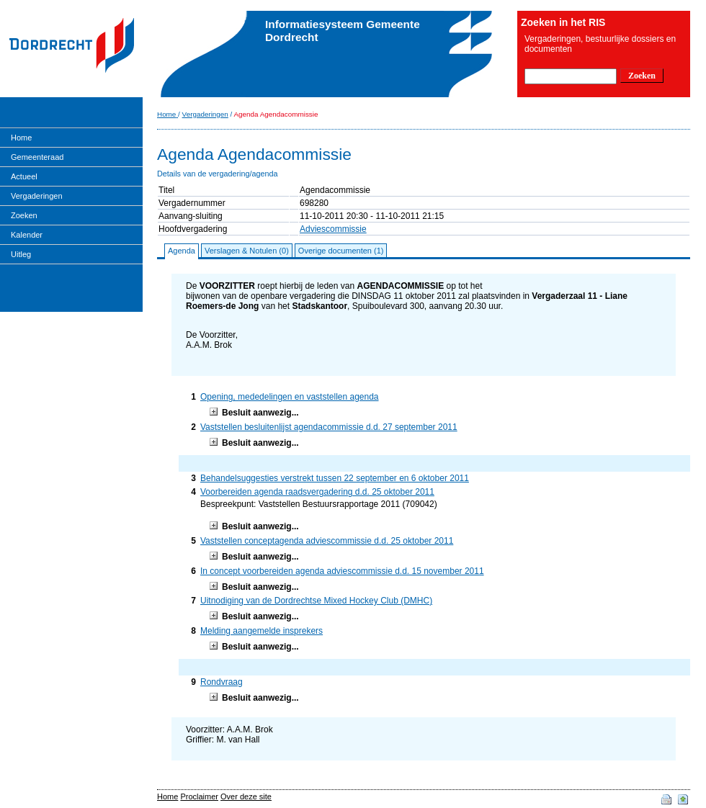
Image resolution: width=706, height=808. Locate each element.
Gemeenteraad (37, 157)
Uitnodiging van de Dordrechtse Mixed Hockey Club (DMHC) (316, 601)
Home (21, 137)
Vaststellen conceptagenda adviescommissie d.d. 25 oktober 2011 (326, 541)
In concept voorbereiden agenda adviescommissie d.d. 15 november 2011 (342, 571)
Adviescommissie (333, 229)
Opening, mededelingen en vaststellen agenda (289, 397)
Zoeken (24, 215)
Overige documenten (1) (341, 250)
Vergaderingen (37, 196)
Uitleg (21, 254)
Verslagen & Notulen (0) (247, 250)
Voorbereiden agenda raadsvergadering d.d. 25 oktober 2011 (317, 492)
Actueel (24, 176)
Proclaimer (199, 796)
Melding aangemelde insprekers (261, 631)
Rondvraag (221, 682)
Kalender (27, 234)
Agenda (181, 250)
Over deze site (246, 796)
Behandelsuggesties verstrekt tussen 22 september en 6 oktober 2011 (334, 478)
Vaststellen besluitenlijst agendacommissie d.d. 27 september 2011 (328, 427)
